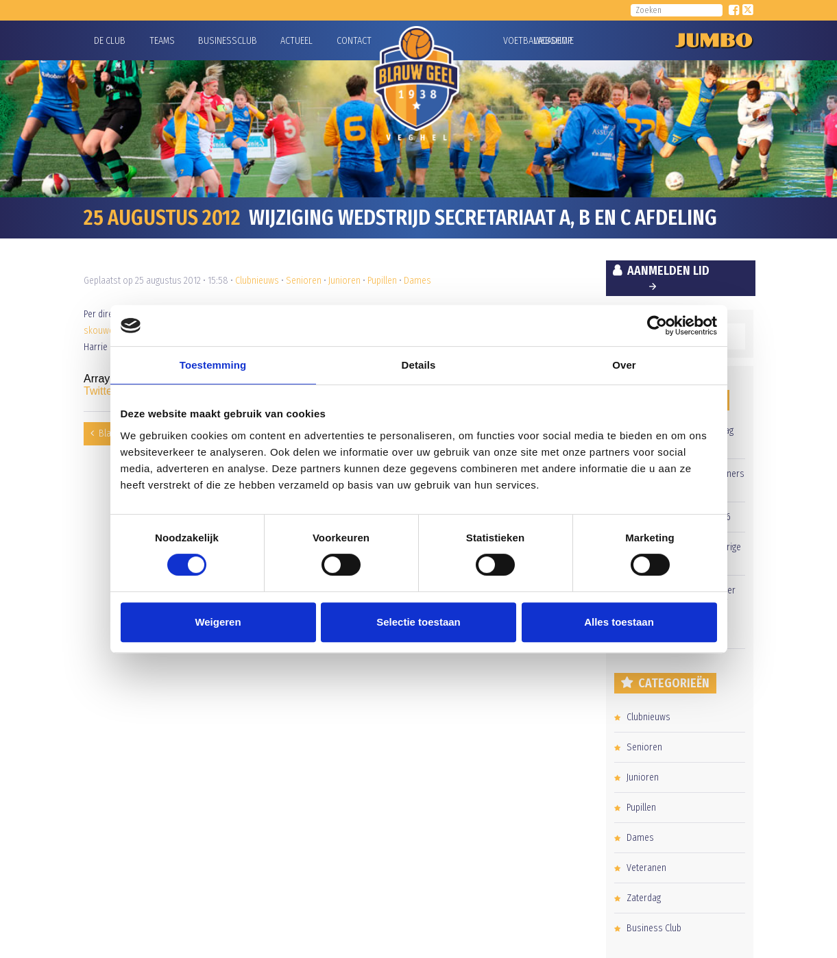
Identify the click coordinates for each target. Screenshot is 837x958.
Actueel (296, 41)
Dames (417, 280)
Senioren (304, 280)
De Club (109, 41)
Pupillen (382, 280)
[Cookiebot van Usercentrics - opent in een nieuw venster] (657, 325)
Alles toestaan (619, 622)
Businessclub (227, 41)
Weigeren (218, 622)
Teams (162, 41)
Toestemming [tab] (213, 365)
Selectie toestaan (418, 622)
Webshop (551, 41)
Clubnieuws (257, 280)
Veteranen (646, 868)
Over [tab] (624, 365)
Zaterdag (644, 898)
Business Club (654, 928)
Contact (354, 41)
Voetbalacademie (520, 41)
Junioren (344, 280)
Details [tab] (419, 365)
